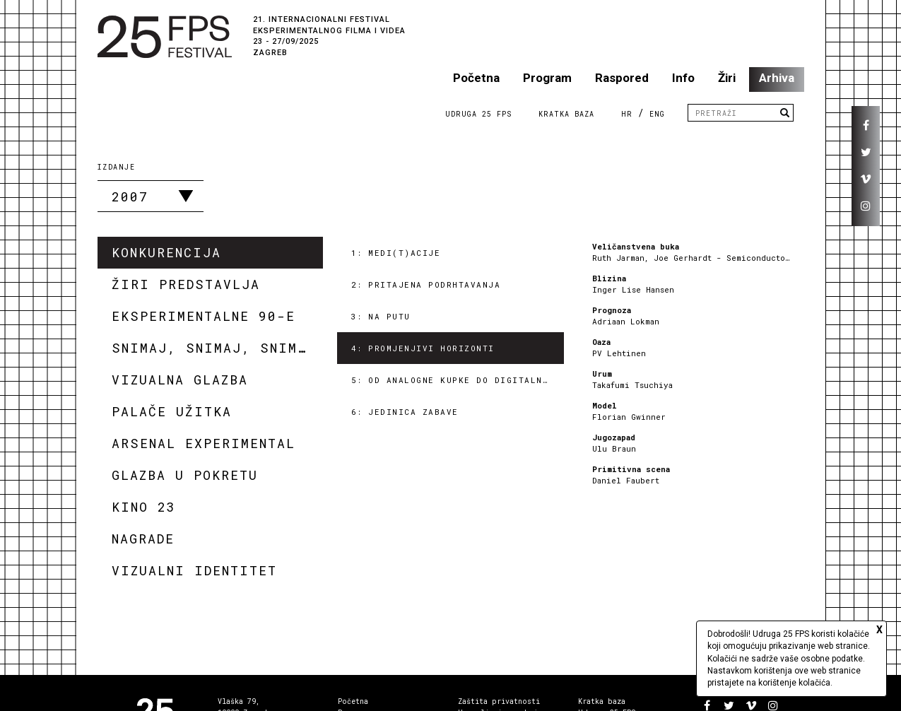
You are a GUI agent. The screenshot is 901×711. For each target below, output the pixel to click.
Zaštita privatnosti (499, 701)
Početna (476, 78)
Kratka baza (601, 701)
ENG (657, 114)
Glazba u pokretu (185, 474)
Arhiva (776, 78)
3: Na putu (381, 316)
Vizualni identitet (194, 570)
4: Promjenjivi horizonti (423, 348)
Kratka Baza (566, 114)
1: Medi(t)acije (396, 252)
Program (547, 78)
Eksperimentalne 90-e (203, 315)
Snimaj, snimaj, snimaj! (217, 347)
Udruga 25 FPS (478, 114)
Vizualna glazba (180, 379)
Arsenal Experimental (203, 443)
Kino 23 (144, 506)
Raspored (622, 78)
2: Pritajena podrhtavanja (426, 284)
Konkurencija (166, 252)
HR (626, 114)
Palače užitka (172, 411)
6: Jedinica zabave (405, 411)
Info (683, 78)
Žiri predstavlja (186, 284)
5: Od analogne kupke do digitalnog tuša (457, 380)
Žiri (727, 78)
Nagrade (143, 538)
